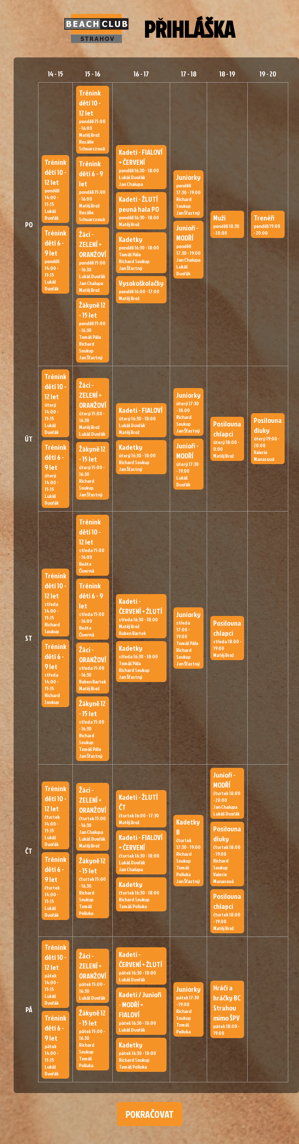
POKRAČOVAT (150, 1114)
